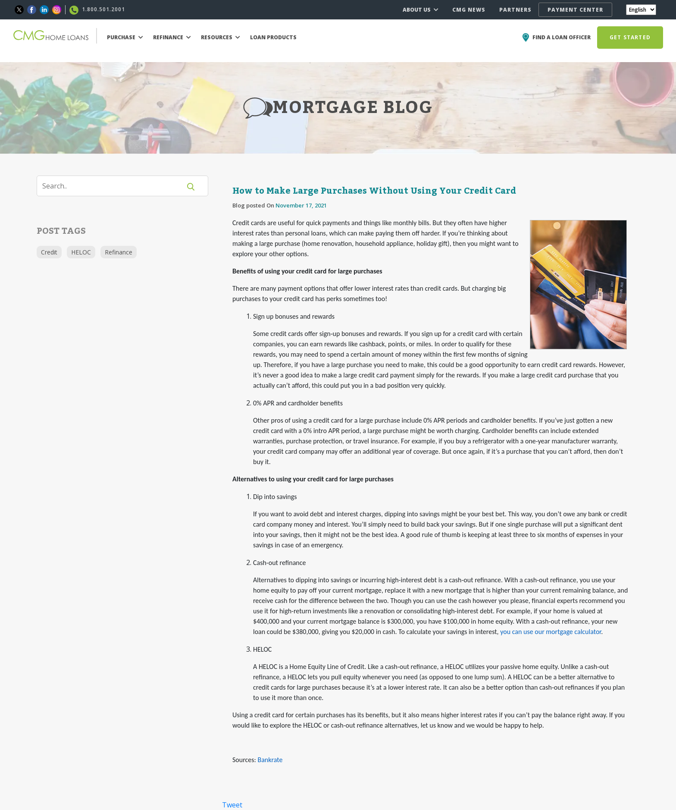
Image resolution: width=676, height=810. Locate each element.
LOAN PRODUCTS (273, 37)
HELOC (81, 252)
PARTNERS (515, 9)
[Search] (114, 186)
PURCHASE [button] (125, 37)
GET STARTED (630, 37)
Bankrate (269, 760)
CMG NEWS (468, 9)
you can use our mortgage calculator (550, 632)
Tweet (232, 805)
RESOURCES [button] (220, 37)
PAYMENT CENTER (575, 9)
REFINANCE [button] (172, 37)
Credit (49, 252)
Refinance (118, 252)
